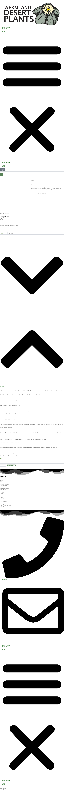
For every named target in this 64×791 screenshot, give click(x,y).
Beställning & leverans (6, 28)
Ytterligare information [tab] (9, 219)
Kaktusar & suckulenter (6, 27)
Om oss (3, 29)
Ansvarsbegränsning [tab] (3, 482)
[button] (32, 97)
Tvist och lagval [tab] (3, 488)
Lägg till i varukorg (11, 461)
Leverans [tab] (1, 476)
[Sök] (1, 174)
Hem (31, 193)
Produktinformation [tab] (3, 483)
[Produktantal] (3, 462)
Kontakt (3, 31)
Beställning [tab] (2, 475)
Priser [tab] (1, 478)
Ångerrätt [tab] (1, 479)
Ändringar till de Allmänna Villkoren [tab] (6, 487)
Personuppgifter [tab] (3, 486)
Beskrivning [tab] (2, 219)
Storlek (1, 455)
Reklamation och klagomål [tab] (4, 480)
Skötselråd (2, 383)
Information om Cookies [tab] (4, 484)
